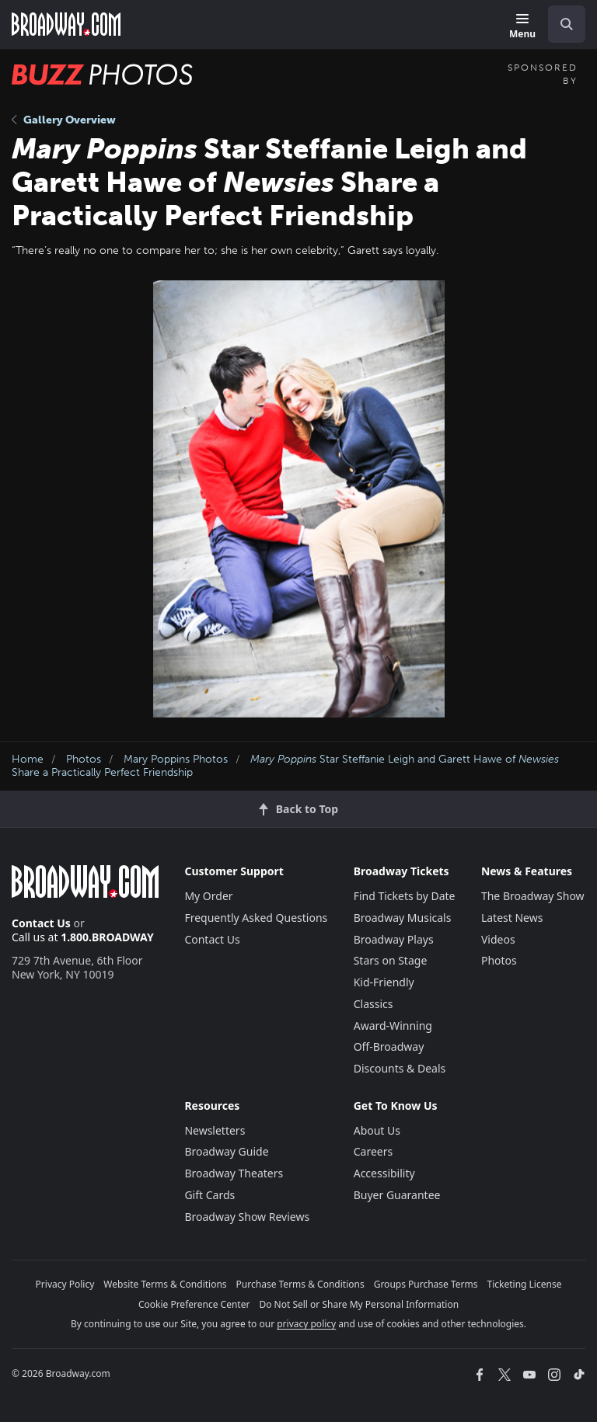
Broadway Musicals (403, 917)
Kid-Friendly (384, 982)
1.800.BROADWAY (107, 937)
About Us (377, 1130)
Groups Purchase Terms (426, 1284)
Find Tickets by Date (405, 895)
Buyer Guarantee (397, 1194)
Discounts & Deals (400, 1068)
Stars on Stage (391, 960)
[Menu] (522, 26)
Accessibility (384, 1173)
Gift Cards (209, 1194)
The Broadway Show (533, 895)
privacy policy (306, 1323)
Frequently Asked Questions (255, 917)
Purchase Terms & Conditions (300, 1284)
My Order (208, 895)
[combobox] (560, 24)
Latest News (512, 917)
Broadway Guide (226, 1151)
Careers (373, 1151)
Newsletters (214, 1130)
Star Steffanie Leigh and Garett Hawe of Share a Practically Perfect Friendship (285, 766)
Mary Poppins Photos (176, 759)
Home (28, 759)
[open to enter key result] (566, 24)
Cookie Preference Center (194, 1304)
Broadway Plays (394, 939)
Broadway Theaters (233, 1173)
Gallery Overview (64, 120)
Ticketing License (524, 1284)
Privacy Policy (65, 1284)
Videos (498, 939)
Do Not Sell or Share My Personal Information (359, 1304)
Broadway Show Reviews (246, 1216)
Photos (83, 759)
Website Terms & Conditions (164, 1284)
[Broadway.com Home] (66, 24)
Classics (373, 1003)
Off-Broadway (389, 1046)
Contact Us (41, 923)
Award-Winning (393, 1025)
